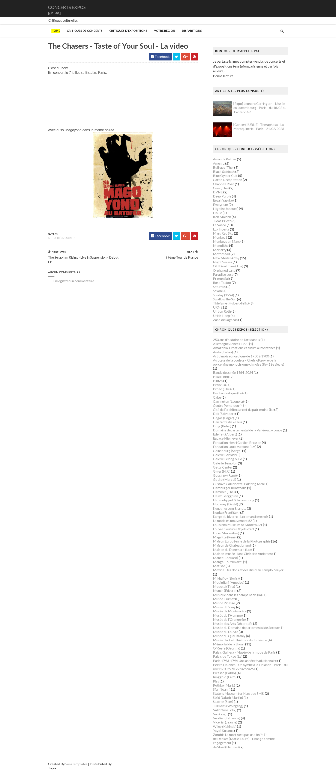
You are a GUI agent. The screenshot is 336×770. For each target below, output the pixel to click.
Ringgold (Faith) (225, 677)
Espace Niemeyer (226, 438)
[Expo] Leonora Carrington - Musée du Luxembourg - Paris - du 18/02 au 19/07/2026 (259, 107)
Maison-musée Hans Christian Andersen (242, 554)
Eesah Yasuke (223, 200)
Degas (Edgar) (223, 418)
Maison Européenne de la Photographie (241, 541)
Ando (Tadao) (223, 352)
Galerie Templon (225, 463)
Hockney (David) (225, 504)
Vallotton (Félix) (224, 710)
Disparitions (192, 30)
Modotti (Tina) (224, 586)
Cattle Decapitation (227, 180)
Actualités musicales (61, 238)
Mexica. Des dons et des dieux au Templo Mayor (248, 570)
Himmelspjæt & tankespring (233, 500)
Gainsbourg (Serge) (227, 451)
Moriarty (219, 250)
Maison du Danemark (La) (232, 549)
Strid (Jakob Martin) (228, 697)
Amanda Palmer (224, 159)
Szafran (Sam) (223, 701)
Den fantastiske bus (227, 422)
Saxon (217, 291)
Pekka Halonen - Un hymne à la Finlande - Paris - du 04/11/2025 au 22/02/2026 (250, 667)
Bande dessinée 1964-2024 (233, 372)
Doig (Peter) (222, 426)
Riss (216, 681)
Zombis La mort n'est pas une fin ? (237, 734)
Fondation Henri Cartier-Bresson (237, 442)
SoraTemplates (76, 764)
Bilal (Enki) (221, 377)
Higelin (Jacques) (225, 208)
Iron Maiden (222, 217)
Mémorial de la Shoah (228, 644)
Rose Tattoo (222, 282)
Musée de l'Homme (227, 615)
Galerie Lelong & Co (227, 459)
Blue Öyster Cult (225, 175)
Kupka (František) (226, 512)
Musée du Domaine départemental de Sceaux (246, 627)
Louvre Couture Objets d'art (233, 529)
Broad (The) (222, 389)
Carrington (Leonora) (228, 401)
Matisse (219, 566)
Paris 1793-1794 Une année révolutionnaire (245, 660)
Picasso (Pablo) (224, 673)
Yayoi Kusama (223, 730)
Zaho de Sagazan (225, 320)
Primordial (221, 278)
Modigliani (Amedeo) (228, 582)
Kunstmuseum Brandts (229, 508)
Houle (217, 213)
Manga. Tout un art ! (227, 562)
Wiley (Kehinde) (224, 726)
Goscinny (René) (225, 475)
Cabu (217, 397)
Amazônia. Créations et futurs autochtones (244, 348)
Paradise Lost (223, 274)
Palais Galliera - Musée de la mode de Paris (244, 652)
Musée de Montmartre (229, 611)
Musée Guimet (224, 599)
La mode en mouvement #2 (232, 520)
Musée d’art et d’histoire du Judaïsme (240, 640)
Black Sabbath (224, 171)
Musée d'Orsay (224, 607)
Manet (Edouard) (225, 558)
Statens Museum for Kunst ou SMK (238, 693)
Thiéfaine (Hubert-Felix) (231, 303)
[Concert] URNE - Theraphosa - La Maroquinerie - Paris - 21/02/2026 (258, 126)
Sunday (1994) (223, 295)
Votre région (164, 30)
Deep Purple (222, 196)
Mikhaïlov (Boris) (226, 578)
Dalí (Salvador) (224, 413)
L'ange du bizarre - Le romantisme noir (240, 516)
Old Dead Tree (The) (228, 266)
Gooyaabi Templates (127, 764)
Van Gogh (220, 714)
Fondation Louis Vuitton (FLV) (234, 447)
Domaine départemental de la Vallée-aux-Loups (247, 430)
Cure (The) (221, 188)
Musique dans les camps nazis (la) (237, 595)
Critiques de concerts (84, 30)
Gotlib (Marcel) (224, 479)
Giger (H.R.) (221, 471)
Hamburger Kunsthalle (229, 488)
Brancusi (219, 385)
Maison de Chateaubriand (232, 545)
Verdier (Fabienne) (226, 718)
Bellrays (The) (223, 167)
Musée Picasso (224, 603)
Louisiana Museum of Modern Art (237, 525)
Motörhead (221, 254)
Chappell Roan (223, 184)
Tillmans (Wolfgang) (228, 706)
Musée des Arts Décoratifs (232, 623)
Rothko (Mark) (224, 685)
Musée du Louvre (225, 632)
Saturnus (219, 287)
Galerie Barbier (224, 455)
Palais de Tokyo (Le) (227, 656)
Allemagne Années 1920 (230, 344)
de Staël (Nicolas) (226, 747)
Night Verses (222, 262)
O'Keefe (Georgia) (226, 648)
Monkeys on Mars (226, 241)
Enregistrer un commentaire (73, 281)
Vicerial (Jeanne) (225, 722)
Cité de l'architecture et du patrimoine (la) (243, 409)
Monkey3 (220, 237)
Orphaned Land (224, 270)
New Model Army (226, 258)
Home (55, 30)
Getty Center (222, 467)
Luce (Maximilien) (226, 533)
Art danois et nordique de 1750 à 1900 (241, 356)
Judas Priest (222, 221)
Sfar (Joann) (221, 689)
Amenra (219, 163)
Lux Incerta (221, 229)
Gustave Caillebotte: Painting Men (238, 484)
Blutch (218, 381)
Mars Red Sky (223, 233)
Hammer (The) (224, 492)
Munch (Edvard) (225, 590)
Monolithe (220, 245)
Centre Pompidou (226, 405)
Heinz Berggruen (225, 496)
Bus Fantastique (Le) (228, 393)
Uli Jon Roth (222, 311)
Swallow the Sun (224, 299)
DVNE (218, 192)
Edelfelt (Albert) (225, 434)
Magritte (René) (225, 537)
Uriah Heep (221, 315)
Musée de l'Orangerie (229, 619)
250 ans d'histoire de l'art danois (236, 340)
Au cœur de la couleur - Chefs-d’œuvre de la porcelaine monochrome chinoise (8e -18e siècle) (248, 362)
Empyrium (220, 204)
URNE (217, 307)
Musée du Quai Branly (229, 636)
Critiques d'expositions (128, 30)
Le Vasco (219, 225)
